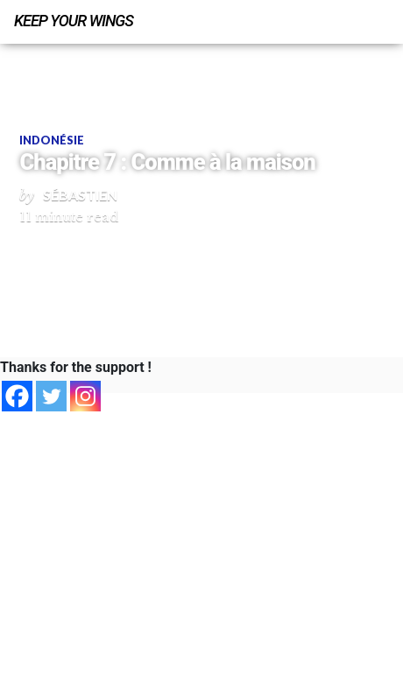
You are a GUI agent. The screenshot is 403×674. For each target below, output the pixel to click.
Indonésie (51, 140)
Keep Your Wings (73, 20)
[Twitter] (51, 396)
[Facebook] (17, 396)
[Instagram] (85, 396)
